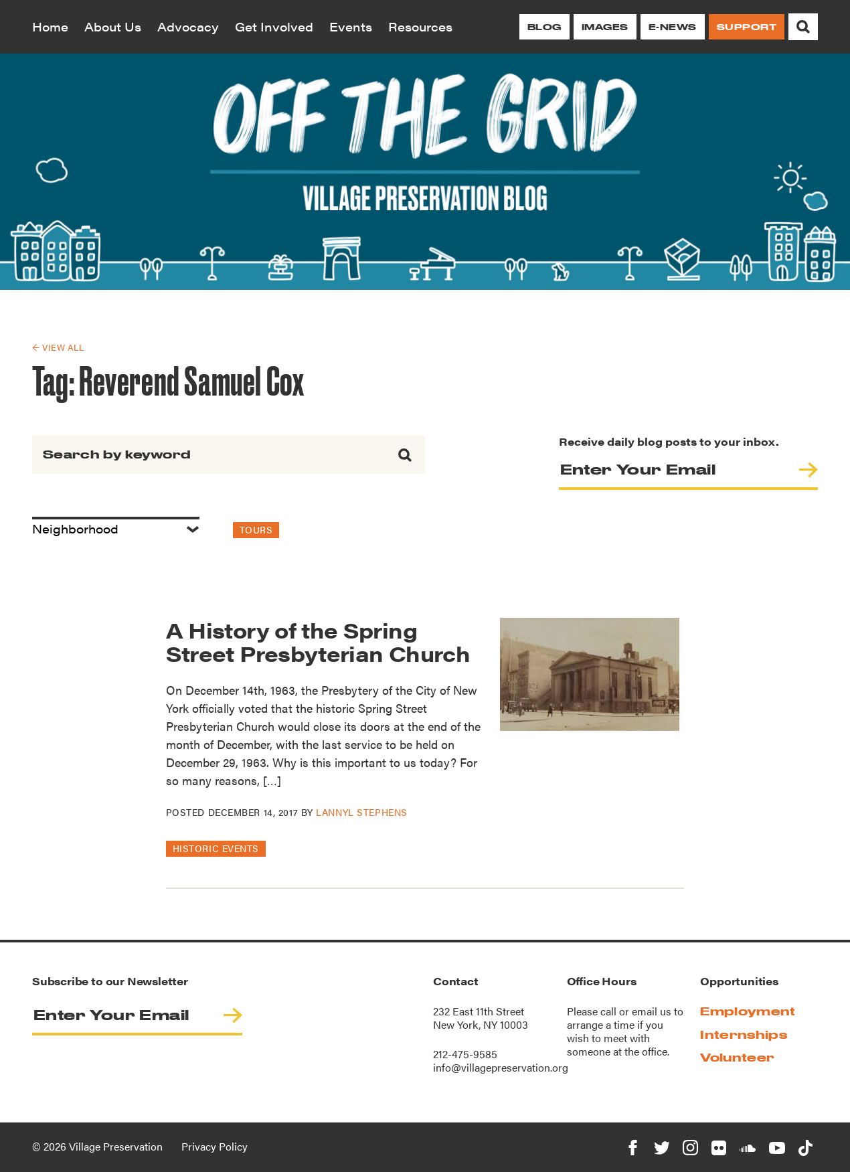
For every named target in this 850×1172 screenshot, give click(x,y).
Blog (544, 26)
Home (50, 26)
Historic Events (216, 848)
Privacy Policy (214, 1146)
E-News (673, 26)
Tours (256, 529)
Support (746, 26)
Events (350, 26)
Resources (420, 26)
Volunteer (737, 1057)
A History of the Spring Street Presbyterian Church (318, 641)
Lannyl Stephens (361, 812)
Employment (747, 1011)
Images (605, 26)
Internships (743, 1034)
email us (651, 1011)
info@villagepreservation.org (500, 1067)
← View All (58, 347)
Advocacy (188, 26)
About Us (112, 26)
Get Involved (274, 26)
